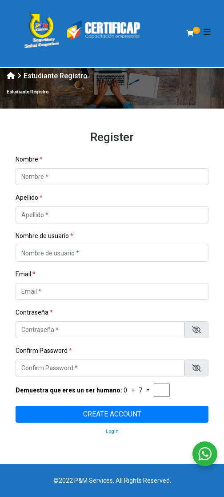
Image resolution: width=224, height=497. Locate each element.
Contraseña (34, 312)
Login (112, 431)
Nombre (29, 159)
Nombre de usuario (44, 235)
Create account (112, 414)
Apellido (29, 197)
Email (26, 274)
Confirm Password (44, 350)
